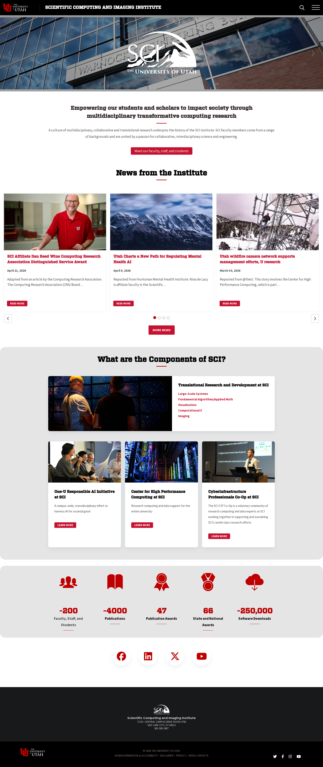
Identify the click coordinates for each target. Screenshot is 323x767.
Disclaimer (166, 755)
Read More (17, 303)
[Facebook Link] (121, 656)
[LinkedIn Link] (148, 656)
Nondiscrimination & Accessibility (136, 755)
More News (162, 330)
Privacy (181, 755)
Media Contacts (198, 755)
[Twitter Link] (175, 656)
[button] (10, 53)
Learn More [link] (65, 525)
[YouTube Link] (201, 656)
